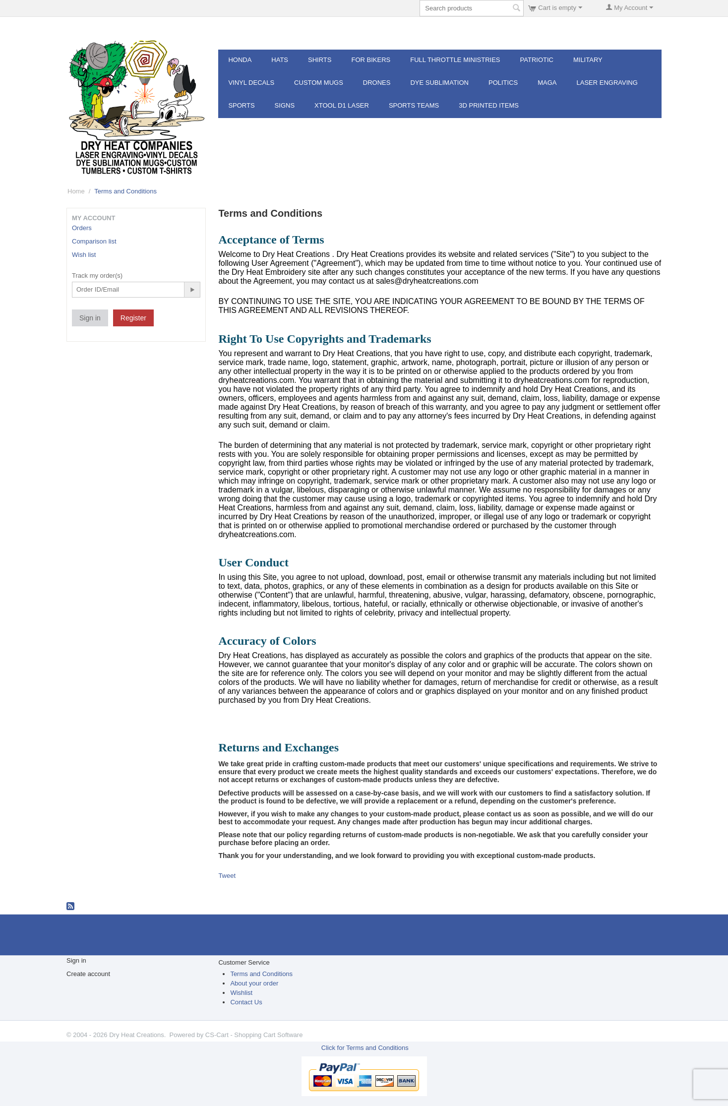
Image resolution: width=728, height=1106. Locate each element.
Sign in (90, 318)
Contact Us (246, 1002)
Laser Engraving (607, 82)
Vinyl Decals (251, 82)
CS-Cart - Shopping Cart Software (254, 1035)
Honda (239, 59)
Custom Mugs (318, 82)
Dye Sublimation (439, 82)
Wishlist (241, 992)
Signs (285, 105)
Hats (279, 59)
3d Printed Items (489, 105)
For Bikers (370, 59)
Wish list (84, 254)
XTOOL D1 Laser (341, 105)
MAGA (547, 82)
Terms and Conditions (261, 974)
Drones (377, 82)
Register (133, 318)
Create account (88, 974)
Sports (241, 105)
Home (76, 191)
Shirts (319, 59)
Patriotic (536, 59)
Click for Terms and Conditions (365, 1047)
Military (588, 59)
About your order (254, 983)
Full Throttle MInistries (455, 59)
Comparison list (94, 241)
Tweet (227, 875)
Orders (82, 228)
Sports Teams (414, 105)
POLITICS (503, 82)
